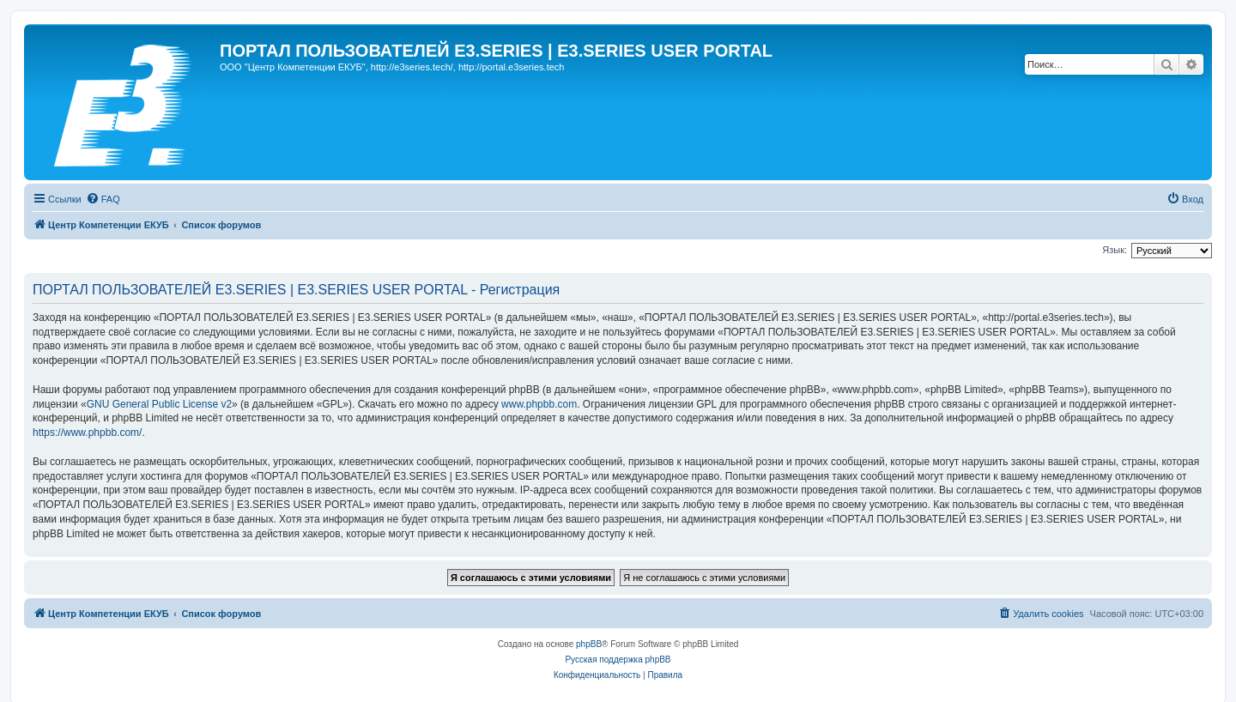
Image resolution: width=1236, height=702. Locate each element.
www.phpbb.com (539, 404)
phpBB (589, 644)
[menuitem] (103, 199)
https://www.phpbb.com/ (87, 433)
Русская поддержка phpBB (617, 659)
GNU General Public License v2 (159, 404)
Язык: (1114, 250)
